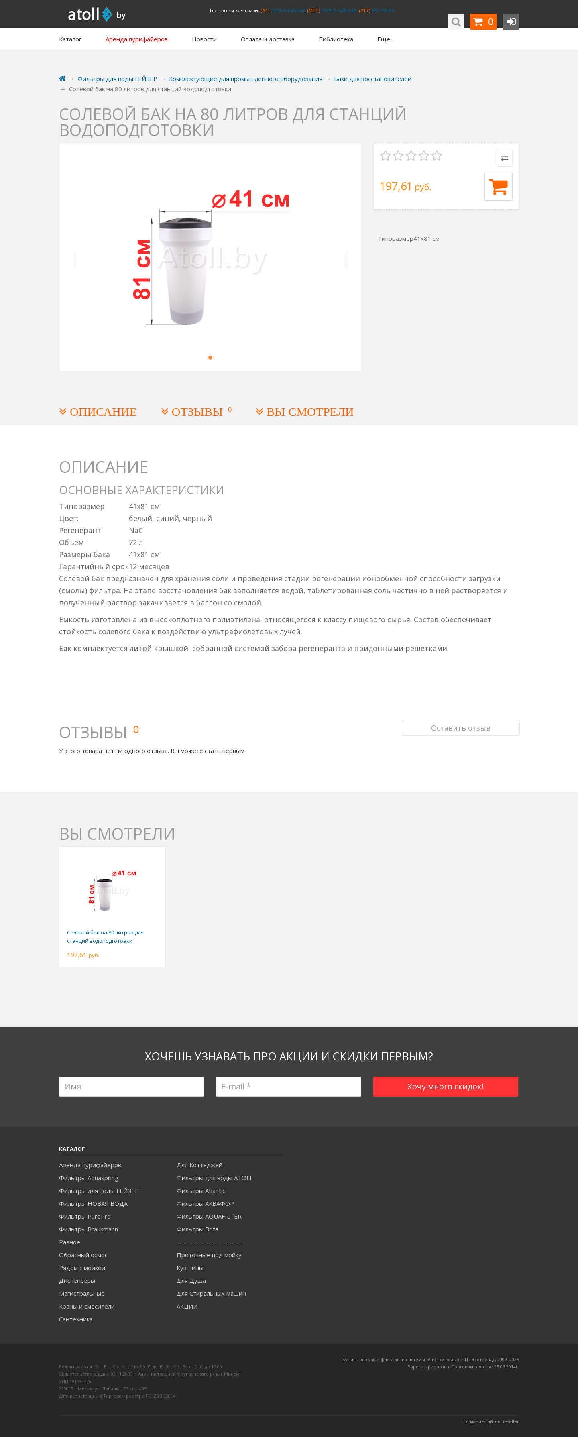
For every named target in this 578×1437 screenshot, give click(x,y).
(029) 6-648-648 (287, 10)
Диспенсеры (77, 1280)
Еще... (385, 39)
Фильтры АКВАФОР (205, 1203)
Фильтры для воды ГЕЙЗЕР (99, 1191)
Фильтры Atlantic (201, 1191)
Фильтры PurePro (85, 1216)
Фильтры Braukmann (88, 1229)
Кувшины (190, 1268)
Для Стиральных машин (211, 1293)
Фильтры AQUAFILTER (209, 1216)
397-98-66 (382, 10)
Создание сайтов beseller (491, 1421)
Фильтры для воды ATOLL (215, 1178)
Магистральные (82, 1293)
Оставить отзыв (460, 723)
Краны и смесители (87, 1306)
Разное (69, 1242)
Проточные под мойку (209, 1255)
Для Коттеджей (199, 1165)
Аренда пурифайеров (90, 1165)
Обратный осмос (83, 1255)
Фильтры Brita (197, 1229)
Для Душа (191, 1280)
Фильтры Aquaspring (88, 1178)
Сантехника (76, 1319)
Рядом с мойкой (82, 1268)
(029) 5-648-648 (338, 10)
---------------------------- (210, 1242)
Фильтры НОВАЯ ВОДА (93, 1203)
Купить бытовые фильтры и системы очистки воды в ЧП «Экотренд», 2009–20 (428, 1359)
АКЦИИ (187, 1306)
